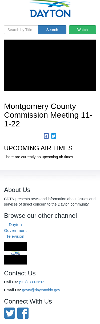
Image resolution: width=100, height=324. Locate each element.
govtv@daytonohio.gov (41, 290)
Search (52, 30)
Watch (82, 30)
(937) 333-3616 (32, 282)
